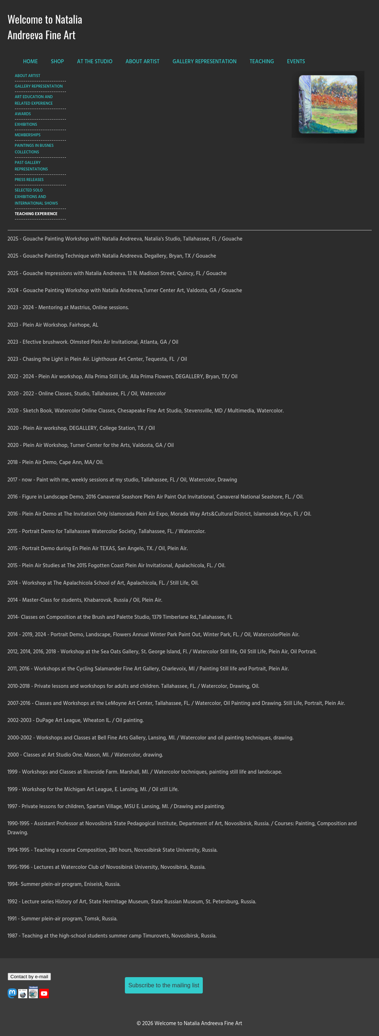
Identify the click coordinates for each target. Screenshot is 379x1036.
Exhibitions (26, 124)
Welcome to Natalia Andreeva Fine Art (45, 26)
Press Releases (29, 180)
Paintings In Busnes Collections (34, 149)
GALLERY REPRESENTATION (205, 62)
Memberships (28, 135)
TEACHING (262, 62)
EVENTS (296, 62)
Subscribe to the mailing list (164, 985)
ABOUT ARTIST (142, 62)
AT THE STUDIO (94, 62)
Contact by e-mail (29, 976)
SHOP (57, 62)
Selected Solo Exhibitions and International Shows (36, 197)
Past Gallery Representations (31, 166)
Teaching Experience (36, 214)
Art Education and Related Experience (34, 100)
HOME (30, 62)
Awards (23, 114)
